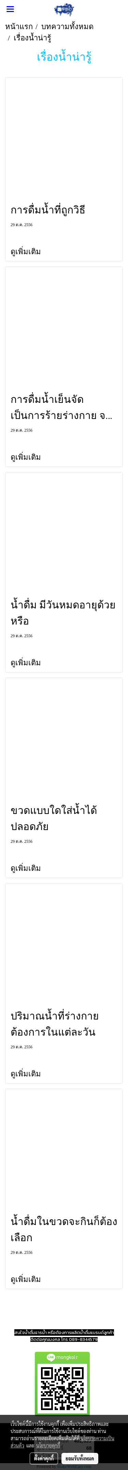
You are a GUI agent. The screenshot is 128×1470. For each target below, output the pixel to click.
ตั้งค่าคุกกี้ (44, 1458)
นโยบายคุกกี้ (48, 1445)
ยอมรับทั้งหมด (80, 1458)
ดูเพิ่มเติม (27, 251)
